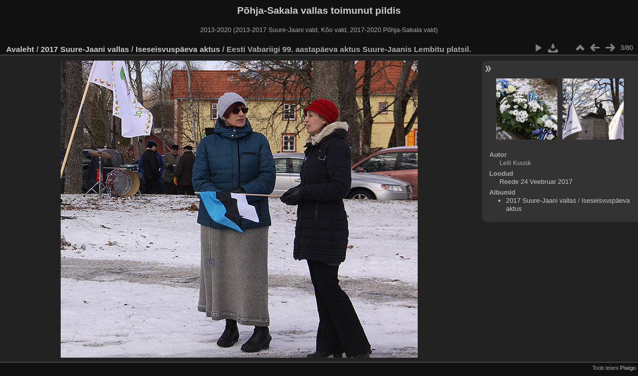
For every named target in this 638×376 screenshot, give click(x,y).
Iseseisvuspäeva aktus (178, 49)
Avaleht (20, 49)
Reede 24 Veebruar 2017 (536, 181)
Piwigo (628, 368)
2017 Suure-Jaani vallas (85, 49)
